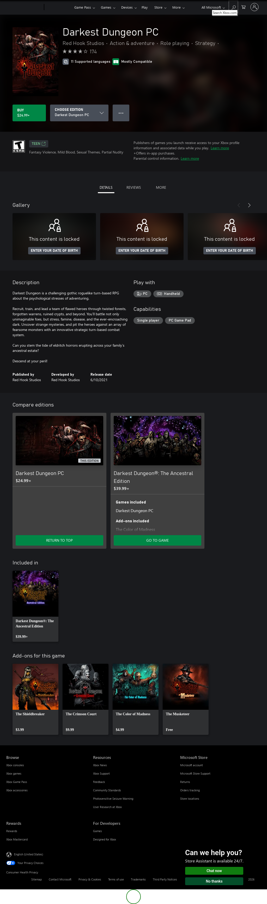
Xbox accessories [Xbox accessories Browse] (17, 790)
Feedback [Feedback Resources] (99, 781)
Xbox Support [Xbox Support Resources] (101, 773)
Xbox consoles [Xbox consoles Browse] (15, 765)
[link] (35, 606)
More (176, 7)
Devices (127, 7)
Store (158, 7)
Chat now (214, 871)
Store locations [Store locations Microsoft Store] (189, 798)
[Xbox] (58, 7)
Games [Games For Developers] (97, 831)
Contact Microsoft (60, 879)
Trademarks (138, 879)
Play (145, 7)
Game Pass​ (82, 7)
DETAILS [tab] (106, 187)
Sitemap (36, 879)
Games (106, 7)
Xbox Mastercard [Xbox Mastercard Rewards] (17, 839)
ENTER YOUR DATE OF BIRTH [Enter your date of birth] (54, 251)
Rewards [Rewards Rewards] (11, 831)
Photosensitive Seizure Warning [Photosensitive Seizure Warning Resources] (113, 798)
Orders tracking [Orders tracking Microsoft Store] (190, 790)
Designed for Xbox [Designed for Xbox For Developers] (104, 839)
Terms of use (116, 879)
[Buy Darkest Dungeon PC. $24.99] (29, 113)
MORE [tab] (161, 187)
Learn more (220, 147)
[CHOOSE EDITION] (79, 113)
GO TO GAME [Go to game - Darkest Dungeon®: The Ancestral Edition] (157, 540)
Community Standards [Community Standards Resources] (107, 790)
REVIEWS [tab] (133, 187)
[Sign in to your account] (254, 7)
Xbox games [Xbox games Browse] (13, 773)
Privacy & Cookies (89, 879)
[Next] (249, 205)
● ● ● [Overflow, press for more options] (121, 112)
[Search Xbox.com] (233, 7)
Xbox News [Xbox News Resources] (100, 765)
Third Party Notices (165, 879)
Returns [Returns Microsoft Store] (185, 781)
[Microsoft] (24, 7)
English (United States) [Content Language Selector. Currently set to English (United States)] (28, 854)
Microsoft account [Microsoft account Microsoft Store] (191, 765)
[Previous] (239, 205)
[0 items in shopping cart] (243, 7)
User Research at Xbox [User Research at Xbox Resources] (107, 807)
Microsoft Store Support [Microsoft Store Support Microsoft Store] (195, 773)
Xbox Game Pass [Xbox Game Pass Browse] (16, 781)
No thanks (214, 881)
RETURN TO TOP (59, 540)
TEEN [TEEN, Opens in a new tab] (39, 144)
